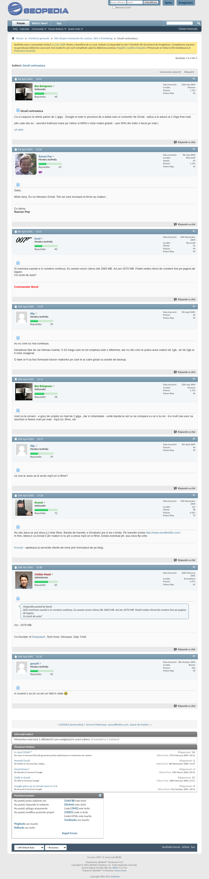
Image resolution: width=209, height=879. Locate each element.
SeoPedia (115, 876)
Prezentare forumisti (24, 50)
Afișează (188, 72)
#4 (194, 306)
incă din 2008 (58, 44)
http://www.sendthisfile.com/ (163, 532)
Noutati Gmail (22, 760)
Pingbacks (20, 823)
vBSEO (115, 867)
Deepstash (38, 636)
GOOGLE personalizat (71, 724)
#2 (194, 149)
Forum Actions (55, 29)
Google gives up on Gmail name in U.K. (36, 786)
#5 (194, 378)
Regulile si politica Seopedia (131, 47)
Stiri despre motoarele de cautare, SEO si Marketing (83, 38)
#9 (194, 656)
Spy (59, 23)
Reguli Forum (69, 833)
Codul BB (69, 800)
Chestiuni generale (38, 38)
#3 (194, 231)
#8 (194, 566)
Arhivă (185, 847)
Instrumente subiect (169, 72)
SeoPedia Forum (171, 847)
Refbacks (19, 827)
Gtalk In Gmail (22, 777)
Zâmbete (69, 804)
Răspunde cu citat (184, 142)
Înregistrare (186, 2)
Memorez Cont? (121, 7)
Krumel (18, 547)
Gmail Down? (21, 769)
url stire (18, 129)
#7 (194, 495)
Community (38, 29)
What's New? (40, 23)
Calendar (24, 29)
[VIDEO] (68, 812)
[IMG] (74, 808)
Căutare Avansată (188, 28)
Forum (21, 23)
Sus (193, 847)
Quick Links (74, 29)
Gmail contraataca (34, 65)
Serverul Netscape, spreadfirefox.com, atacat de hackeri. (118, 724)
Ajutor (168, 2)
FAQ (15, 29)
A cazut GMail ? (23, 752)
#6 (194, 438)
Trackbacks (70, 820)
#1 (194, 78)
